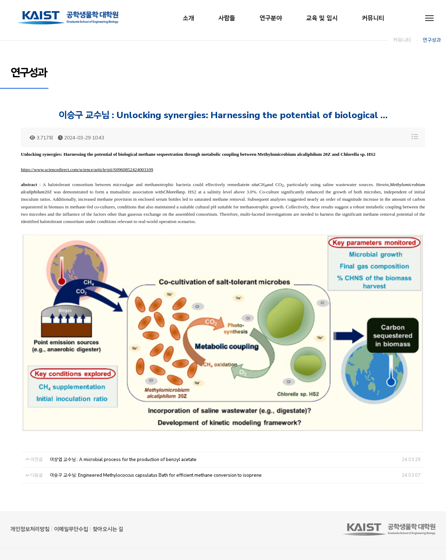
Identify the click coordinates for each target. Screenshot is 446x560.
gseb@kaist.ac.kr (275, 535)
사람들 (226, 18)
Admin (18, 543)
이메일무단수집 (71, 502)
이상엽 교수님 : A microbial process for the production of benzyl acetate (123, 432)
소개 (188, 18)
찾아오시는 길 (108, 502)
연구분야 (271, 18)
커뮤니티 (373, 18)
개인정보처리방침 (29, 502)
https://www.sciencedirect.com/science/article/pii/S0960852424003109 (87, 169)
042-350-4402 (221, 535)
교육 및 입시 (322, 18)
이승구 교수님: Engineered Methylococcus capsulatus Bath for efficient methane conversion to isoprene (156, 448)
